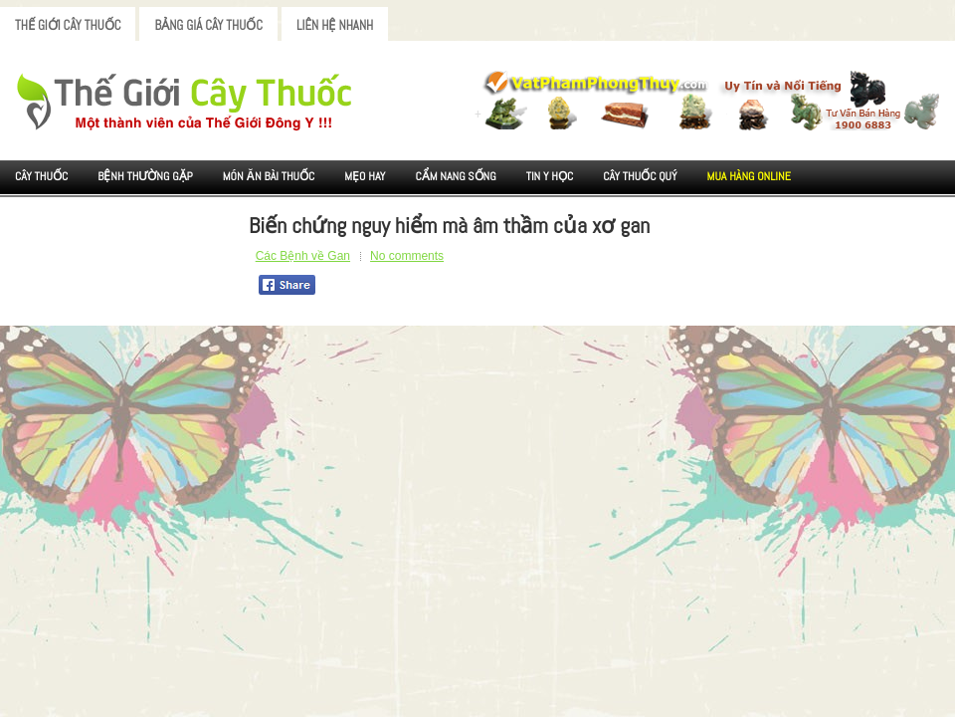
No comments (407, 256)
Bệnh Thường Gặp (145, 176)
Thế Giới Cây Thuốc (67, 25)
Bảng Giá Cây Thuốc (208, 25)
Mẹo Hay (364, 176)
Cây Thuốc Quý (639, 176)
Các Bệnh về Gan (303, 256)
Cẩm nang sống (455, 176)
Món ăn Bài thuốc (269, 176)
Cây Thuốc (41, 176)
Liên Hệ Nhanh (334, 25)
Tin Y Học (550, 176)
